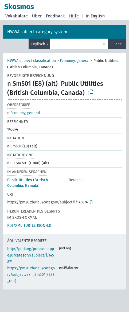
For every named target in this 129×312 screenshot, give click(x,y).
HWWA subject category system (37, 31)
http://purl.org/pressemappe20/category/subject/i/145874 (30, 255)
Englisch (38, 44)
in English (95, 15)
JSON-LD (44, 225)
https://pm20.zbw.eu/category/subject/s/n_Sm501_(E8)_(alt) (31, 274)
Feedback (55, 15)
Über (37, 15)
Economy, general (74, 60)
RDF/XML (14, 225)
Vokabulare (16, 15)
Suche (116, 44)
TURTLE (30, 225)
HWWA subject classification (31, 60)
